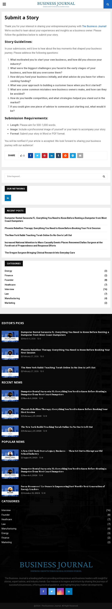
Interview (9, 289)
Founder (9, 280)
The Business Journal (94, 26)
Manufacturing (12, 298)
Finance (9, 275)
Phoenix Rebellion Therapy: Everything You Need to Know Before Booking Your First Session (53, 228)
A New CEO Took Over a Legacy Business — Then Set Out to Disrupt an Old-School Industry (62, 452)
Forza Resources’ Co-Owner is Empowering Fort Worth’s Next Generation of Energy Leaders (63, 488)
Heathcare (10, 284)
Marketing (10, 303)
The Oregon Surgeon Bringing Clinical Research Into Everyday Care (40, 252)
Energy (8, 271)
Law (7, 294)
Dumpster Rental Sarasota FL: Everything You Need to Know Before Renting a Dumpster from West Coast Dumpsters (65, 333)
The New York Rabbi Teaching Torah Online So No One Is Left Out (38, 235)
